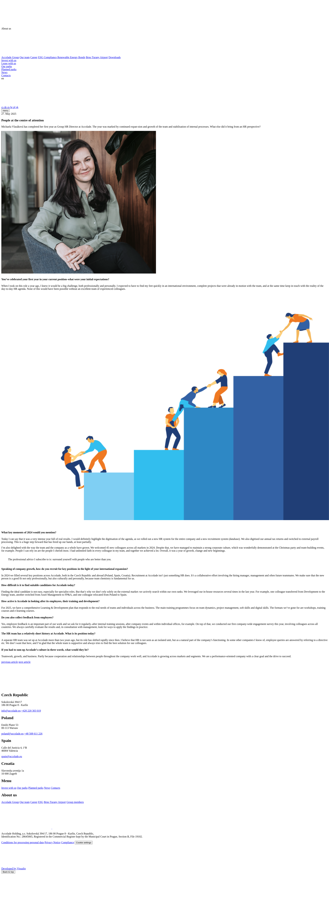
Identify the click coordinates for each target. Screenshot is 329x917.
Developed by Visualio (38, 868)
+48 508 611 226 (33, 733)
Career (33, 57)
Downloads (114, 57)
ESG (41, 57)
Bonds (81, 57)
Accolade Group (10, 57)
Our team (25, 57)
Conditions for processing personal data (22, 842)
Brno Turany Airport (97, 57)
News (4, 72)
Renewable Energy (67, 57)
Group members (75, 802)
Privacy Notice (52, 842)
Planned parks (8, 69)
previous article (9, 662)
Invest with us (8, 60)
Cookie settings (83, 842)
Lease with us (8, 63)
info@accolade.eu (11, 710)
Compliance (50, 57)
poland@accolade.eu (12, 733)
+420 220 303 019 (31, 710)
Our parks (6, 66)
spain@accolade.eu (11, 756)
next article (25, 662)
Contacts (6, 75)
